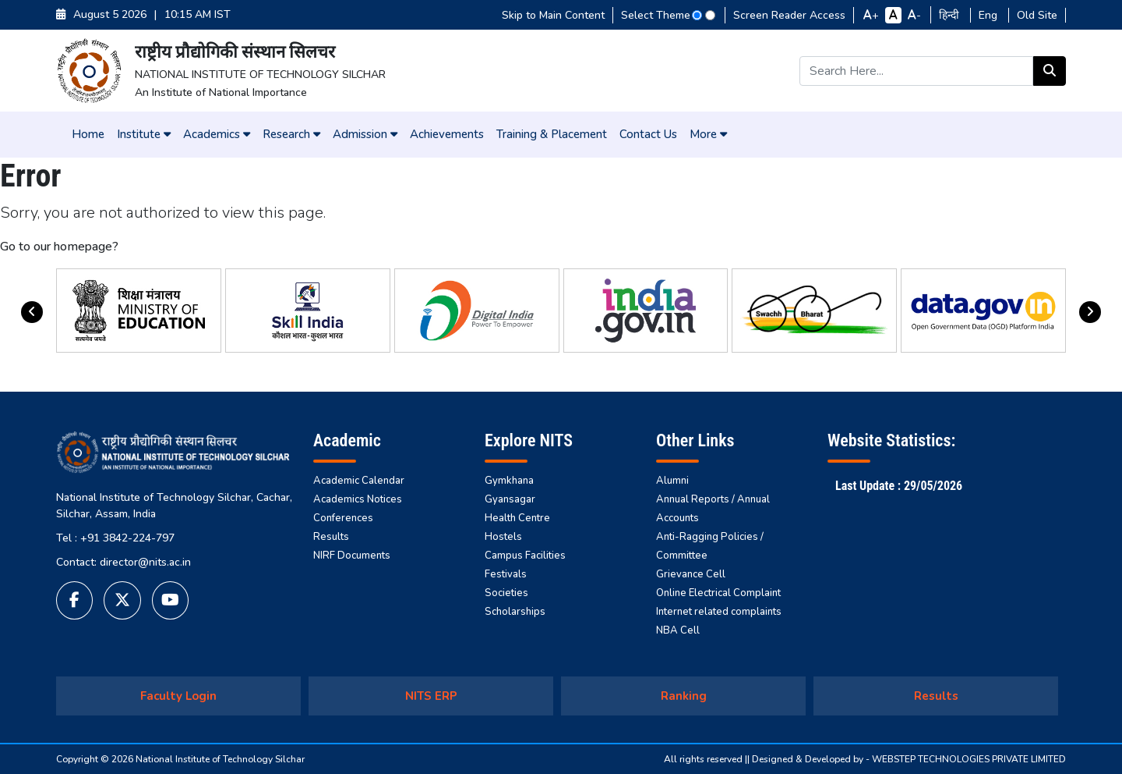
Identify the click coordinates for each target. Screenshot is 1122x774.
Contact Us (648, 134)
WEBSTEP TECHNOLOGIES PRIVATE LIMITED (969, 759)
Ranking (684, 696)
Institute (144, 134)
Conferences (343, 518)
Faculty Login (178, 696)
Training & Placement (551, 134)
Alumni (672, 481)
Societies (506, 593)
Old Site (1037, 15)
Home (88, 134)
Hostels (503, 537)
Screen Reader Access (789, 15)
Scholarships (515, 612)
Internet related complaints (719, 612)
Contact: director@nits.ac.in (123, 562)
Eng (989, 15)
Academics (216, 134)
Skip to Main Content (553, 15)
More (708, 134)
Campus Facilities (525, 556)
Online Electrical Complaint (718, 593)
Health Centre (517, 518)
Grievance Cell (690, 574)
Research (291, 134)
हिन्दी (950, 15)
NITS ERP (431, 696)
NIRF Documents (351, 556)
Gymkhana (509, 481)
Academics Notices (357, 499)
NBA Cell (678, 630)
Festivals (506, 574)
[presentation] (32, 312)
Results (331, 537)
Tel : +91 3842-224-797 (115, 538)
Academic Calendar (358, 481)
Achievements (447, 134)
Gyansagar (510, 499)
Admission (365, 134)
